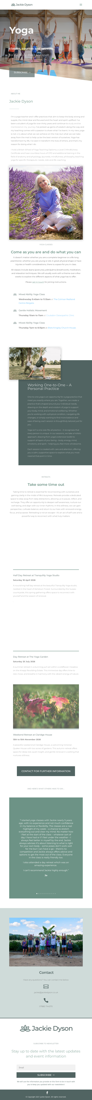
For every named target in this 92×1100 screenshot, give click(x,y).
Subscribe (20, 67)
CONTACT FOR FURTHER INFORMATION (45, 771)
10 (55, 893)
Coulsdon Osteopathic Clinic (60, 315)
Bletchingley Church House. (62, 328)
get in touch (38, 282)
